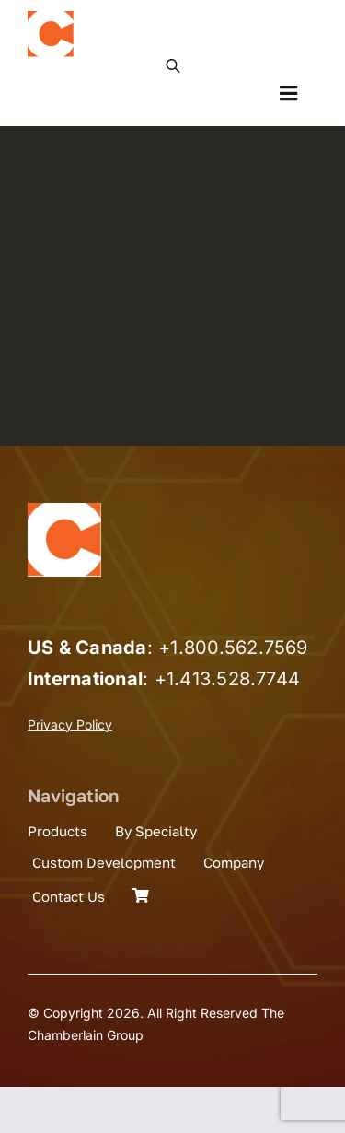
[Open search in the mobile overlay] (173, 64)
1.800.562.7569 (238, 648)
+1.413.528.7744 (228, 679)
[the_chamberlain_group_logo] (51, 18)
